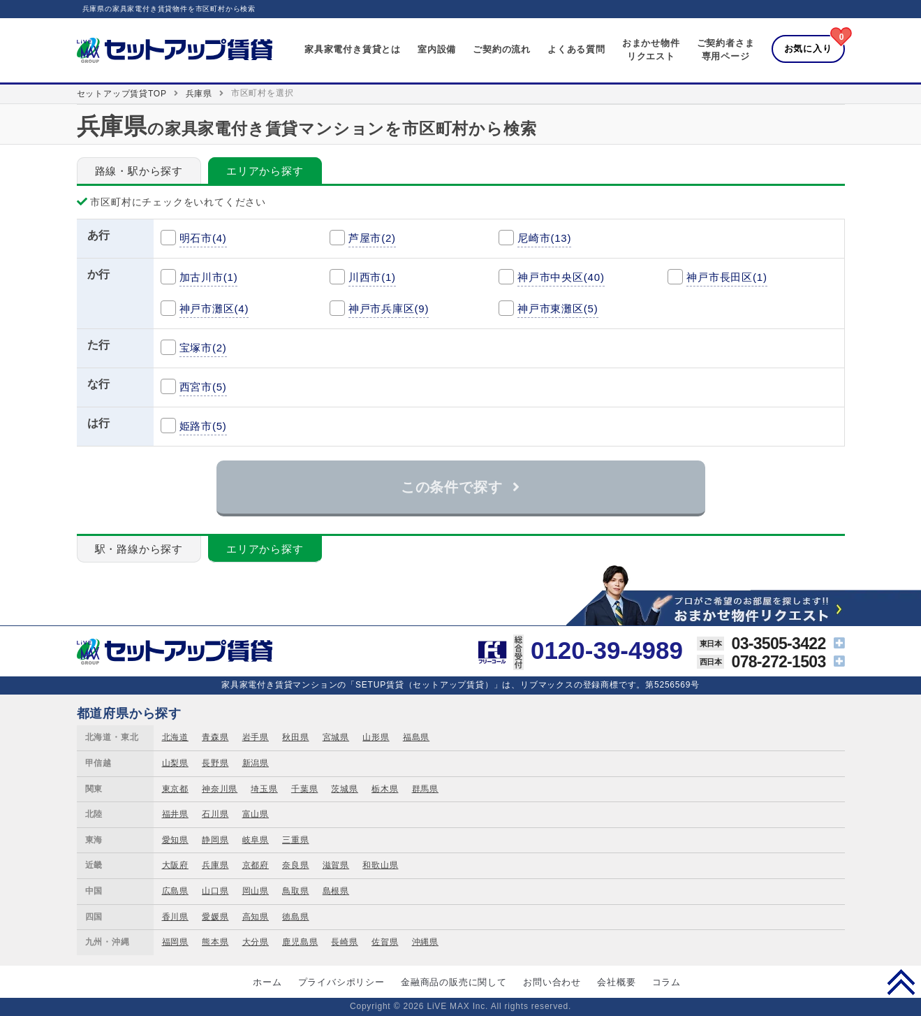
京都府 (255, 865)
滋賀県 (336, 865)
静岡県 (215, 840)
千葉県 (304, 789)
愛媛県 (215, 917)
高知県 (255, 917)
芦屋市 (372, 238)
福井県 (175, 814)
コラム (666, 982)
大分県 (255, 942)
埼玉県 (264, 789)
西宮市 (203, 387)
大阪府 (175, 865)
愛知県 (175, 840)
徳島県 (295, 917)
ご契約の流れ (502, 49)
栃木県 (384, 789)
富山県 (255, 814)
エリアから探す (265, 171)
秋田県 (295, 737)
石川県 (215, 814)
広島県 (175, 891)
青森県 (215, 737)
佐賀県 (384, 942)
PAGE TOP (901, 981)
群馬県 (425, 789)
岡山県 (255, 891)
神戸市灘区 (214, 308)
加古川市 (208, 277)
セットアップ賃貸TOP (122, 94)
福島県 (416, 737)
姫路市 (203, 426)
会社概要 (616, 982)
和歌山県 (380, 865)
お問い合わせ (552, 982)
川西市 (372, 277)
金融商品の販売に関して (454, 982)
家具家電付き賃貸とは (352, 49)
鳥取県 (295, 891)
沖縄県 (425, 942)
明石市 (203, 238)
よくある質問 (576, 49)
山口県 (215, 891)
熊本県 (215, 942)
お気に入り (808, 48)
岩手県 (255, 737)
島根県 (336, 891)
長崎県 (344, 942)
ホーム (267, 982)
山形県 (375, 737)
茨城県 (344, 789)
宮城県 (336, 737)
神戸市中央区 (561, 277)
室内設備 (437, 49)
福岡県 (175, 942)
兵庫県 (199, 94)
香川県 (175, 917)
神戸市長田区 (726, 277)
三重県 (295, 840)
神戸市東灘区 (557, 308)
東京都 (175, 789)
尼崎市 (544, 238)
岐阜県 (255, 840)
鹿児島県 (300, 942)
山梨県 (175, 763)
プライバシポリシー (341, 982)
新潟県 (255, 763)
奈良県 (295, 865)
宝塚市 (203, 348)
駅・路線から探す (139, 549)
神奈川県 (219, 789)
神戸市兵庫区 (388, 308)
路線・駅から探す (139, 171)
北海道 (175, 737)
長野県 (215, 763)
